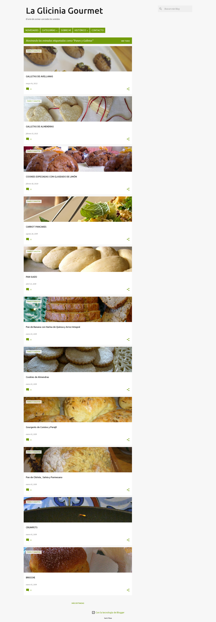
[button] (128, 89)
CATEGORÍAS (49, 30)
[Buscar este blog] (177, 9)
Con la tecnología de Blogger (108, 612)
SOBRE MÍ (66, 30)
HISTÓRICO (81, 30)
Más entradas (78, 603)
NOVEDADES (31, 30)
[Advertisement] (143, 87)
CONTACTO (98, 30)
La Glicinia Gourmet (64, 10)
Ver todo (125, 41)
